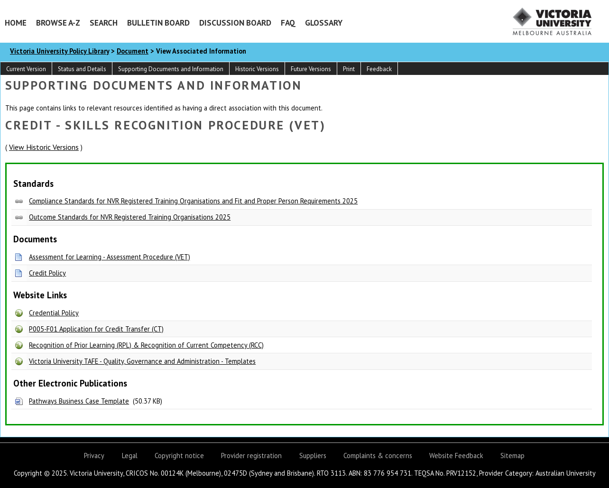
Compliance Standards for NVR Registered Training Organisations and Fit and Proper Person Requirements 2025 (193, 200)
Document (132, 50)
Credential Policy (54, 312)
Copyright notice (179, 455)
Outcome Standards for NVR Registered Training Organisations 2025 (130, 216)
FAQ (288, 22)
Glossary (323, 22)
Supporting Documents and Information (170, 69)
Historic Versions (257, 69)
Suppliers (312, 455)
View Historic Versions (44, 147)
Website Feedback (456, 455)
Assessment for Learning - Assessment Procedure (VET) (109, 256)
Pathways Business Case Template (79, 400)
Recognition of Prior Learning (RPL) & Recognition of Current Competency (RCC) (146, 345)
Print (349, 69)
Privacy (94, 455)
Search (104, 22)
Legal (130, 455)
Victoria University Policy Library (59, 50)
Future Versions (311, 69)
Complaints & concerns (377, 455)
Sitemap (512, 455)
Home (16, 22)
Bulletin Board (158, 22)
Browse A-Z (58, 22)
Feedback (379, 69)
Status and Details (82, 69)
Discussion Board (235, 22)
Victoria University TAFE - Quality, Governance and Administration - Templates (142, 361)
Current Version (26, 69)
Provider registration (251, 455)
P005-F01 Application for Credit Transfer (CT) (96, 328)
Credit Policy (47, 272)
